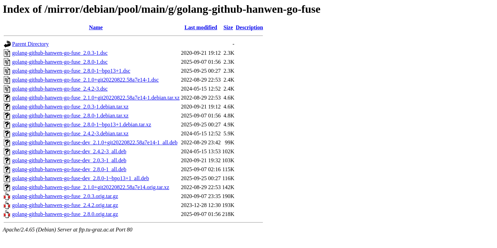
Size (228, 27)
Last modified (201, 27)
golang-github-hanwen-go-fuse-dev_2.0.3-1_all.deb (69, 160)
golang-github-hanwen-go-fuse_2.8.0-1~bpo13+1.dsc (71, 71)
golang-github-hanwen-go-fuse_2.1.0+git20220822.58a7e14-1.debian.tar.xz (95, 98)
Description (249, 27)
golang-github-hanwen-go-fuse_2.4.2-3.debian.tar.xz (70, 133)
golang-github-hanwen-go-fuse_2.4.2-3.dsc (60, 89)
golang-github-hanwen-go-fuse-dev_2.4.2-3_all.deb (69, 151)
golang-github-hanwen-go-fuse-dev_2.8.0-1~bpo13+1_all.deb (80, 178)
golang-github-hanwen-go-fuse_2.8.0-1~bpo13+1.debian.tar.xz (81, 124)
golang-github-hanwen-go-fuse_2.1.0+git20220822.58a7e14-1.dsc (85, 80)
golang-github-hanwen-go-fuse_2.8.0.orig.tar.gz (65, 214)
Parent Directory (30, 44)
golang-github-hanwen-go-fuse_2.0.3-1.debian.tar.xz (70, 107)
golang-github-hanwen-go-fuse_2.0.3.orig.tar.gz (65, 196)
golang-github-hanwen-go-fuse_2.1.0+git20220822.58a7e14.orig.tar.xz (90, 187)
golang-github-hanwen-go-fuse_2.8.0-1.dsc (60, 62)
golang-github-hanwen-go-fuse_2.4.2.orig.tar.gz (65, 205)
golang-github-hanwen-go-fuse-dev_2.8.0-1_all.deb (69, 169)
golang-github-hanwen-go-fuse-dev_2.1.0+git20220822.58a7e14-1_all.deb (94, 142)
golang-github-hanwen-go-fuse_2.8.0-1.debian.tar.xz (70, 115)
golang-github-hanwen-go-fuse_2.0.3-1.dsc (60, 53)
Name (96, 27)
